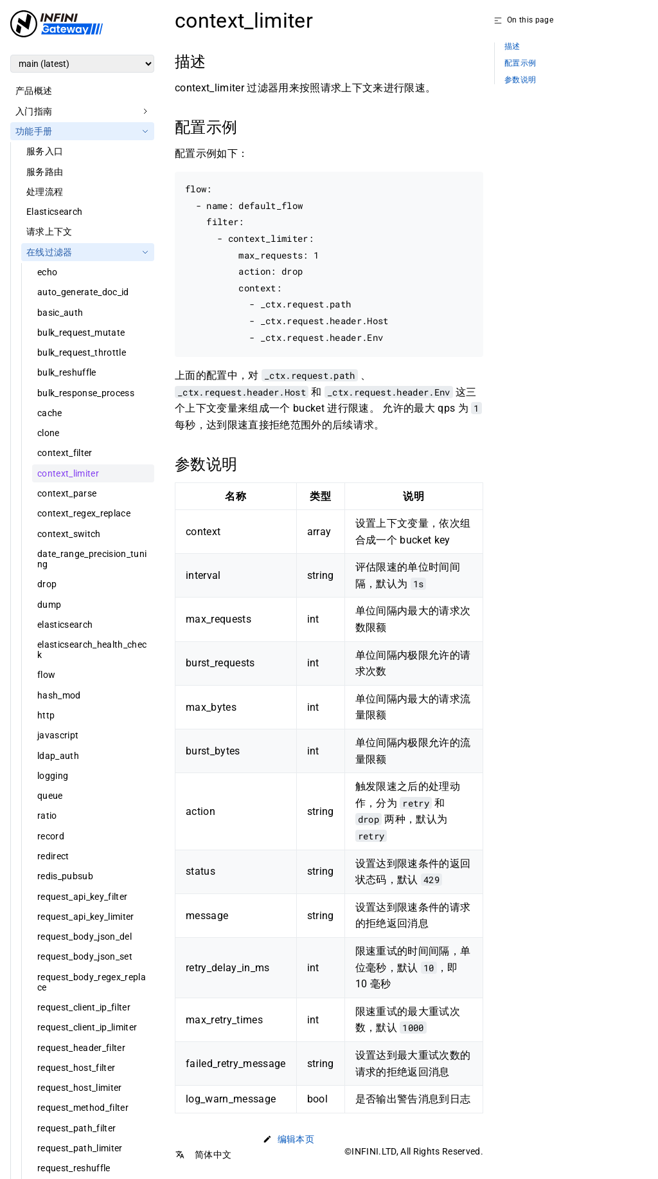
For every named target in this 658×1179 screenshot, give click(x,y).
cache (49, 413)
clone (48, 433)
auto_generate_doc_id (83, 292)
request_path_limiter (80, 1148)
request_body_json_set (84, 956)
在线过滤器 (49, 252)
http (46, 715)
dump (49, 604)
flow (46, 675)
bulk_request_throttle (81, 352)
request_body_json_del (84, 936)
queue (50, 796)
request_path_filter (76, 1128)
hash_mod (59, 695)
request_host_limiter (79, 1088)
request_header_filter (81, 1048)
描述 (512, 46)
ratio (47, 815)
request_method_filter (83, 1107)
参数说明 (520, 80)
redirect (53, 856)
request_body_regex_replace (91, 982)
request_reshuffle (74, 1168)
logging (52, 776)
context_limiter (68, 473)
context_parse (66, 493)
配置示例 (520, 63)
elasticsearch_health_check (92, 649)
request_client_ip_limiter (87, 1027)
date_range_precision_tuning (92, 559)
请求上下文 (49, 231)
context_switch (69, 534)
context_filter (65, 453)
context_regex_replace (83, 513)
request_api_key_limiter (85, 916)
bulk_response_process (85, 393)
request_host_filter (76, 1068)
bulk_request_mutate (81, 332)
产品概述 (33, 91)
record (50, 836)
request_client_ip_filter (83, 1007)
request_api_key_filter (82, 896)
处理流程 (44, 192)
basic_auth (60, 312)
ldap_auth (58, 756)
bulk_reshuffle (66, 372)
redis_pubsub (65, 876)
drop (47, 584)
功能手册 (33, 131)
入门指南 (33, 111)
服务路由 (44, 172)
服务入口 (44, 151)
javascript (57, 735)
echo (47, 272)
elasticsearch (65, 624)
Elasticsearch (54, 211)
